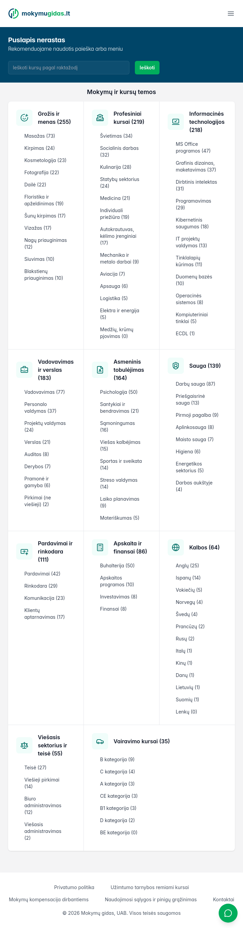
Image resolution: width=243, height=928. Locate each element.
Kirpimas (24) (39, 148)
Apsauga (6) (114, 286)
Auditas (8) (36, 454)
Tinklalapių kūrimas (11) (189, 261)
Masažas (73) (39, 136)
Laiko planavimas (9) (119, 502)
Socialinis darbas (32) (119, 151)
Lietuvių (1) (188, 687)
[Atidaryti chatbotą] (228, 913)
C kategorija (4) (117, 771)
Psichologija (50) (119, 392)
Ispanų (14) (188, 578)
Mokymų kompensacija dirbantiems (49, 899)
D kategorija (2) (117, 820)
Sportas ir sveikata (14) (121, 464)
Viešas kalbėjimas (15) (120, 445)
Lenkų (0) (186, 712)
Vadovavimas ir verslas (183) (56, 369)
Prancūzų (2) (190, 626)
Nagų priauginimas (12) (45, 243)
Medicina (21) (115, 198)
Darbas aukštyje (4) (194, 486)
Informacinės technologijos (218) (206, 121)
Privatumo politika (74, 887)
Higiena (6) (188, 451)
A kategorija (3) (117, 784)
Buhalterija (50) (117, 565)
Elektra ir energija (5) (119, 314)
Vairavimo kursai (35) (142, 741)
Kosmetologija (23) (45, 160)
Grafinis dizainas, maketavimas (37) (196, 166)
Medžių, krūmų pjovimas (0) (116, 332)
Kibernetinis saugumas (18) (192, 223)
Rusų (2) (185, 638)
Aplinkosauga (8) (195, 427)
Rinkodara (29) (41, 586)
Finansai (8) (113, 609)
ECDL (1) (185, 333)
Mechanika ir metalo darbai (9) (119, 258)
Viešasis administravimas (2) (43, 831)
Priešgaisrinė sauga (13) (190, 399)
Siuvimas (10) (39, 259)
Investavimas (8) (118, 596)
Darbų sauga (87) (195, 384)
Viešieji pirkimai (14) (41, 783)
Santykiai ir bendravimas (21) (119, 407)
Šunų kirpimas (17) (45, 216)
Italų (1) (184, 651)
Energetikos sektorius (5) (190, 467)
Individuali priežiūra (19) (114, 213)
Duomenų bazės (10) (194, 280)
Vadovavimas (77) (44, 392)
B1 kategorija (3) (118, 808)
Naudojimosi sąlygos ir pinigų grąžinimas (151, 899)
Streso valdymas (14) (119, 483)
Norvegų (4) (189, 602)
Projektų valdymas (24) (45, 426)
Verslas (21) (37, 442)
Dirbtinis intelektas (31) (196, 185)
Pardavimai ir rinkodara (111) (55, 551)
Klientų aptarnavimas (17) (44, 613)
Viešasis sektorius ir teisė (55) (52, 745)
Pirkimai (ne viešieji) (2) (37, 501)
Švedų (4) (187, 614)
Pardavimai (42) (42, 573)
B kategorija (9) (117, 759)
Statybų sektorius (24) (119, 182)
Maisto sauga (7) (195, 439)
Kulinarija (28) (115, 167)
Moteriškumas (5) (120, 518)
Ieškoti (147, 67)
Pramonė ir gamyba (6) (37, 482)
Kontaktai (223, 899)
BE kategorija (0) (119, 832)
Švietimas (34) (116, 136)
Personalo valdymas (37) (40, 407)
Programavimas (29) (193, 204)
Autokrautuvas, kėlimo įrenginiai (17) (118, 236)
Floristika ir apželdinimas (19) (44, 200)
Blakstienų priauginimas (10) (43, 274)
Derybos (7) (37, 466)
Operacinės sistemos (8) (189, 299)
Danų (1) (185, 675)
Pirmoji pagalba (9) (197, 415)
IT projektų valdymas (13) (191, 242)
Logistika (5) (114, 298)
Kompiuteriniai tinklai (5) (192, 318)
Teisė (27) (35, 767)
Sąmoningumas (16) (117, 426)
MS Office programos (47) (193, 147)
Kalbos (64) (204, 547)
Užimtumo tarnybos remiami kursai (150, 887)
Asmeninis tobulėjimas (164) (129, 369)
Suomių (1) (187, 699)
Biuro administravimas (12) (43, 805)
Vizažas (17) (37, 228)
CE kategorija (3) (119, 796)
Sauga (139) (205, 365)
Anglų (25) (187, 565)
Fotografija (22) (41, 172)
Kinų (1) (184, 663)
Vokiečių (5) (189, 590)
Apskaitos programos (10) (117, 581)
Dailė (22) (35, 184)
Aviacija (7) (112, 274)
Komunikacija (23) (44, 598)
